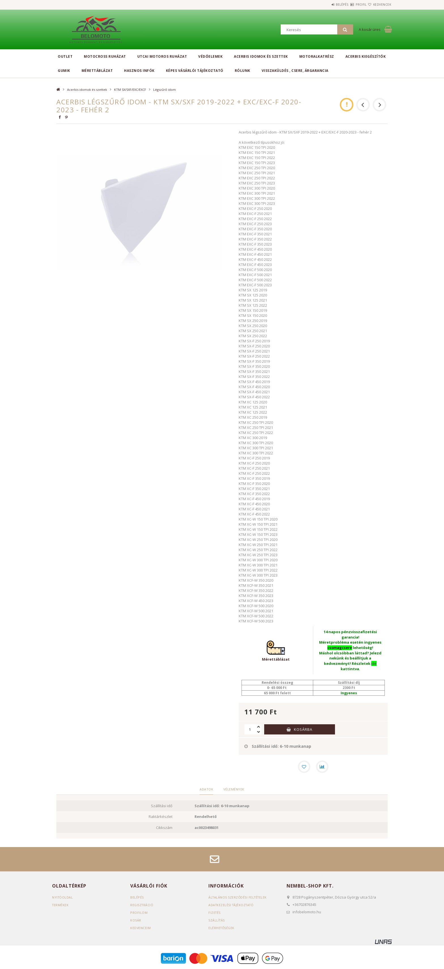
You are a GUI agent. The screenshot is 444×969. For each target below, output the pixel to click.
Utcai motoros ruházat (162, 56)
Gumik (64, 70)
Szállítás (216, 921)
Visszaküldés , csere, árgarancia (295, 70)
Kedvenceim (140, 929)
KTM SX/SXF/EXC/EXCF (130, 89)
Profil (350, 5)
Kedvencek (379, 5)
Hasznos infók (139, 70)
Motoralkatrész (316, 56)
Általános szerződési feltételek (238, 898)
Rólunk (242, 70)
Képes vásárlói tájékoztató (194, 70)
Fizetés (214, 913)
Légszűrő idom (164, 89)
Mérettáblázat (97, 70)
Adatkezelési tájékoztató (232, 906)
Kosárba (303, 729)
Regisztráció (142, 906)
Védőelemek (210, 56)
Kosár (135, 921)
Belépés (325, 5)
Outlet (65, 56)
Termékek (60, 906)
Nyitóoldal (62, 898)
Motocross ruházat (105, 56)
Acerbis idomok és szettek (261, 56)
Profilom (139, 913)
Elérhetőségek (222, 929)
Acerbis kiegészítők (365, 56)
